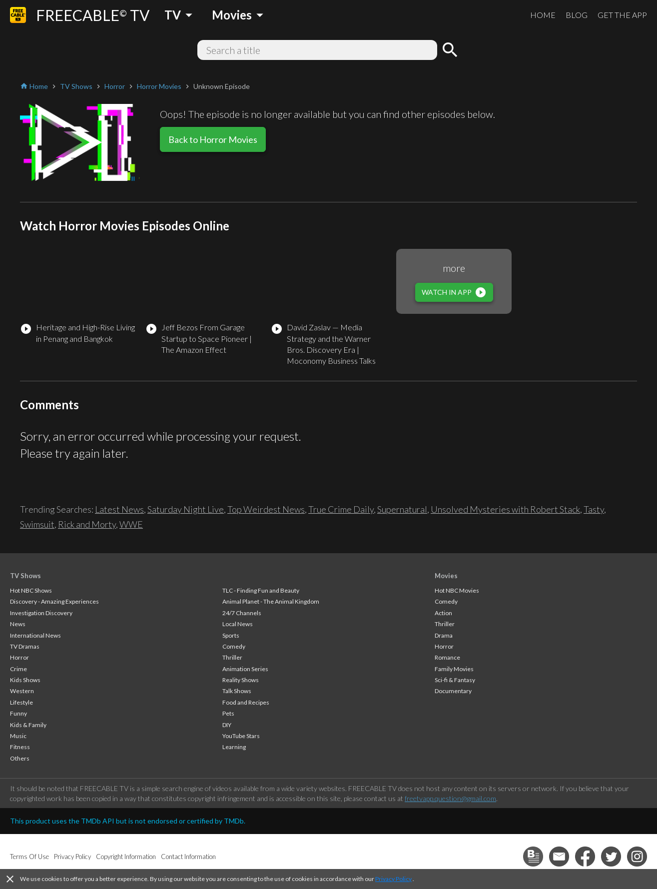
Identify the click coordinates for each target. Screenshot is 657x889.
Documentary (453, 691)
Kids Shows (25, 680)
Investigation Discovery (41, 613)
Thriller (232, 657)
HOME (543, 14)
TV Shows (25, 576)
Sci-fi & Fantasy (455, 680)
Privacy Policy (393, 879)
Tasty (594, 509)
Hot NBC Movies (457, 590)
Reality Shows (240, 680)
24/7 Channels (241, 613)
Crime (18, 669)
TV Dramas (24, 646)
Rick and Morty (87, 524)
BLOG (577, 14)
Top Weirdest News (266, 509)
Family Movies (454, 669)
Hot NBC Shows (31, 590)
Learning (234, 747)
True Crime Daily (341, 509)
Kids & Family (28, 725)
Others (19, 758)
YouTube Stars (241, 736)
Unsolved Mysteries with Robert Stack (505, 509)
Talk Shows (236, 691)
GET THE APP (622, 14)
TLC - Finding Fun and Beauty (260, 590)
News (17, 624)
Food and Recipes (245, 702)
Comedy (233, 646)
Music (18, 736)
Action (443, 613)
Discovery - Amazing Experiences (54, 601)
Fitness (20, 747)
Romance (447, 657)
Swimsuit (37, 524)
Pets (228, 713)
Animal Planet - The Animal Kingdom (270, 601)
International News (35, 635)
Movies (446, 576)
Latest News (119, 509)
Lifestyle (21, 702)
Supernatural (402, 509)
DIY (226, 725)
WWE (131, 524)
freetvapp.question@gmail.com (450, 798)
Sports (230, 635)
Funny (18, 713)
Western (22, 691)
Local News (237, 624)
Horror (19, 657)
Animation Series (245, 669)
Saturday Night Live (185, 509)
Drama (444, 635)
